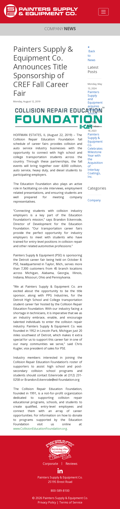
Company (94, 200)
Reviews (71, 463)
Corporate (50, 463)
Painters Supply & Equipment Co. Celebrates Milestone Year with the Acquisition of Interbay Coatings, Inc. (95, 155)
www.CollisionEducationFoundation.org (40, 429)
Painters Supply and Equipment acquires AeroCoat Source (95, 102)
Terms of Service (70, 502)
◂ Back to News (91, 53)
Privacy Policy (47, 502)
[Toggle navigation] (103, 11)
